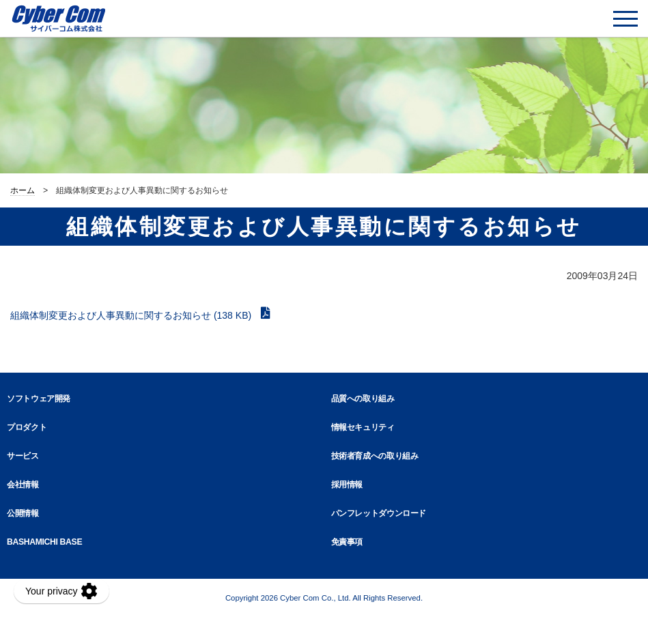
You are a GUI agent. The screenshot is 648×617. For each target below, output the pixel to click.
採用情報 (347, 484)
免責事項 (347, 542)
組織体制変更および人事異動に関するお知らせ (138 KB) (132, 315)
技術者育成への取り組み (375, 456)
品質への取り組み (363, 398)
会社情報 (23, 484)
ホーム (22, 190)
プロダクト (26, 427)
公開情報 (23, 513)
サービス (23, 456)
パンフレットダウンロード (379, 513)
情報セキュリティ (363, 427)
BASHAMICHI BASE (44, 542)
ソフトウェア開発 (38, 398)
